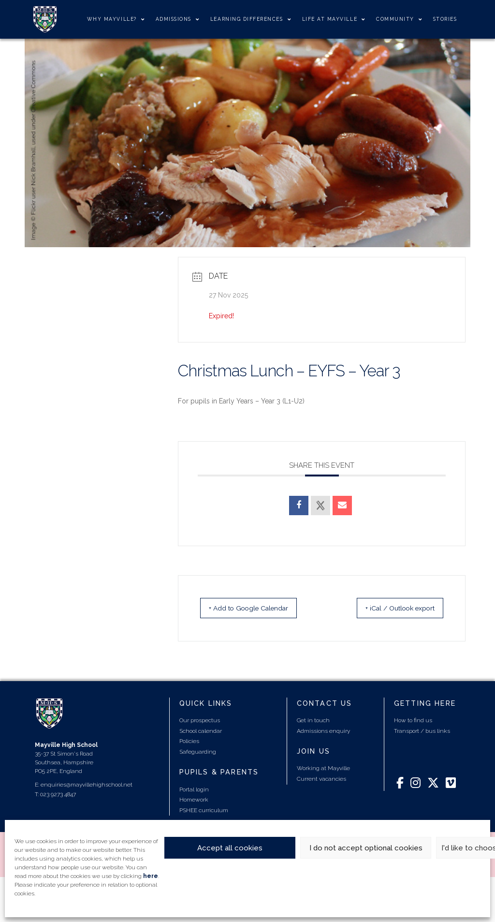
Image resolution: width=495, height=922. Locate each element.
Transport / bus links (422, 731)
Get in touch (313, 720)
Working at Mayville (323, 768)
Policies (189, 741)
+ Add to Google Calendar (259, 608)
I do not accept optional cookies (365, 848)
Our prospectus (199, 720)
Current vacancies (321, 778)
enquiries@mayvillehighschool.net (86, 784)
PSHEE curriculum (203, 810)
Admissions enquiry (323, 731)
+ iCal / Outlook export (389, 608)
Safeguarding (197, 751)
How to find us (413, 720)
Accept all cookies (229, 848)
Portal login (194, 789)
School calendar (200, 731)
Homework (193, 799)
